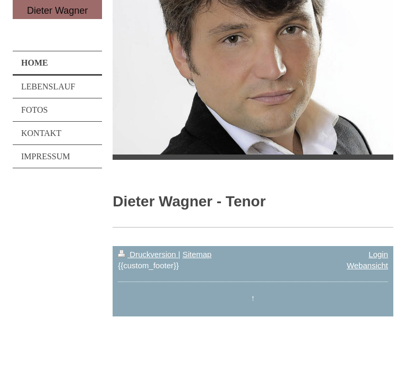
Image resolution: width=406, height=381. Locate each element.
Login (378, 254)
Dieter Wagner (57, 10)
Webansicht (367, 265)
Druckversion (148, 254)
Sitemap (196, 254)
